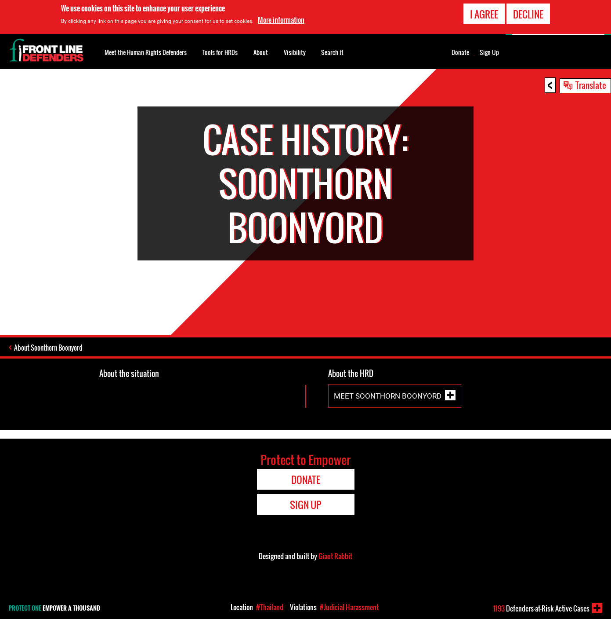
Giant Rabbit (335, 556)
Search (332, 51)
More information (281, 20)
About (260, 52)
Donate (460, 52)
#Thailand (269, 607)
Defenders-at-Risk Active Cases (541, 608)
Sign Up (489, 52)
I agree (484, 14)
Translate (590, 85)
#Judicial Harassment (349, 607)
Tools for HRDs (220, 52)
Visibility (295, 52)
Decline (528, 14)
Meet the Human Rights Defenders (146, 52)
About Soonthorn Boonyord (48, 347)
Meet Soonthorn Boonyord (387, 396)
